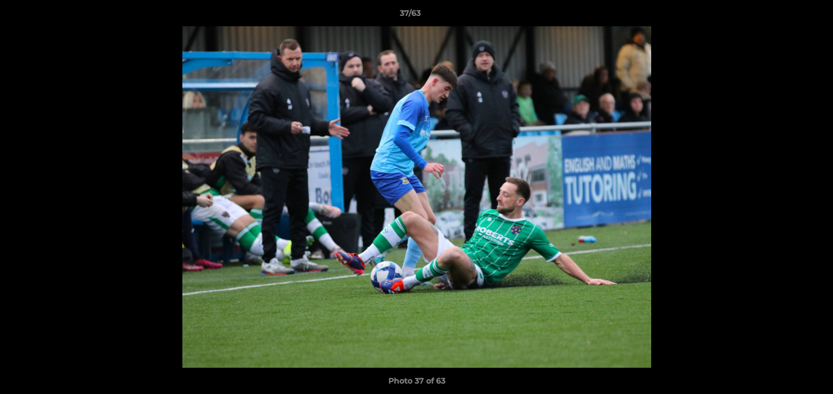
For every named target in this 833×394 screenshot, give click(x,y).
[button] (787, 16)
